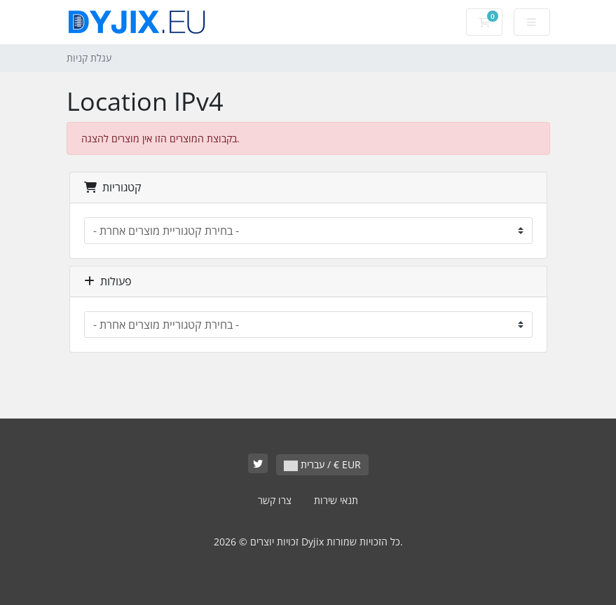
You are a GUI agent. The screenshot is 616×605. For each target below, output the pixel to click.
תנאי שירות (336, 500)
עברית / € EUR (322, 464)
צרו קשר (275, 500)
